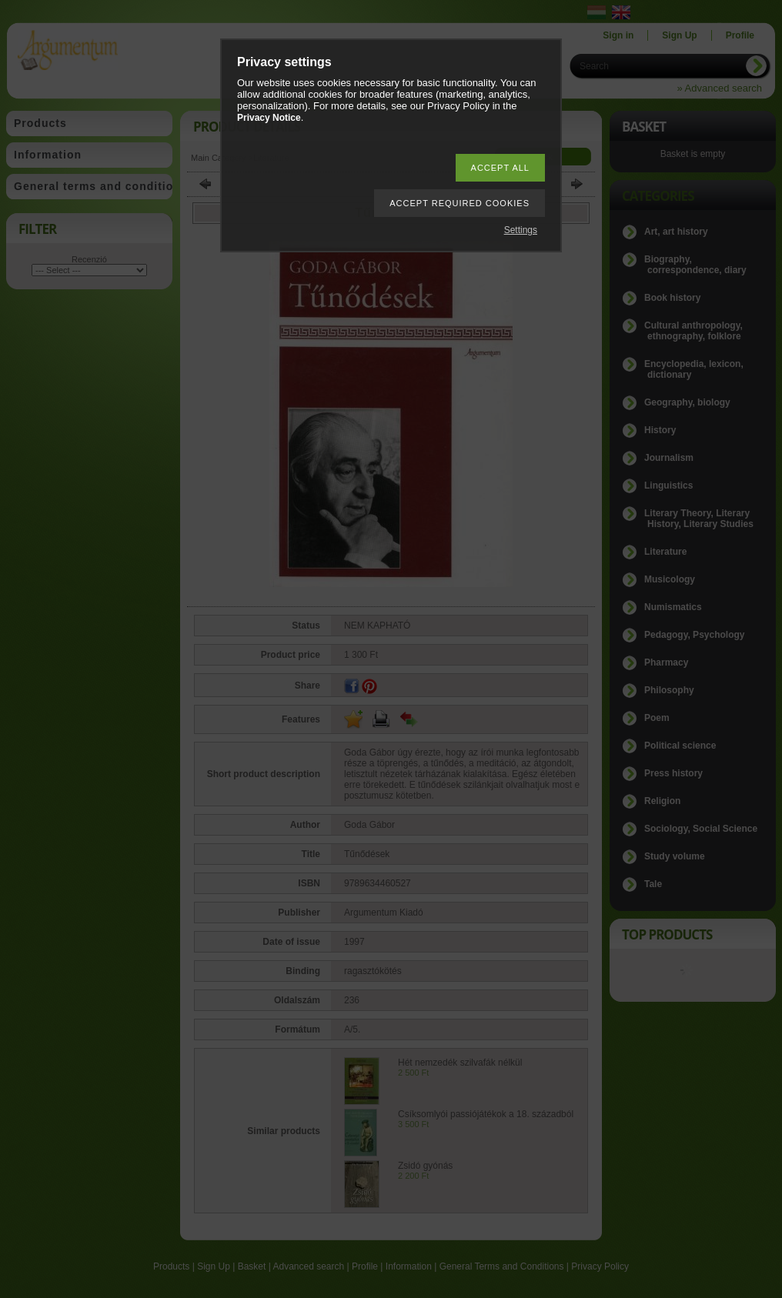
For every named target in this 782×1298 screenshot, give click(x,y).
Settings (520, 230)
